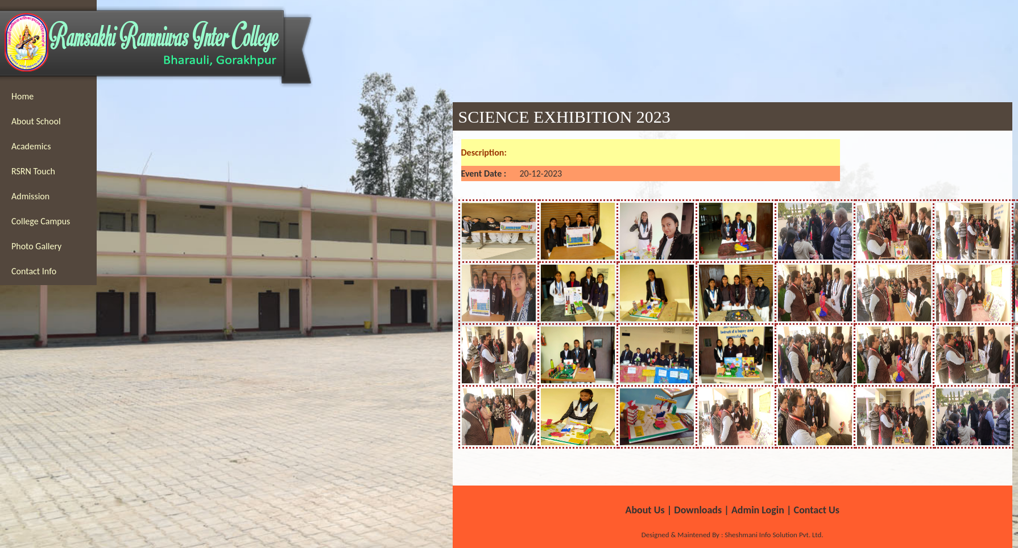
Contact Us (816, 510)
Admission (30, 196)
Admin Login (757, 510)
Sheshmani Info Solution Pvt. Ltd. (773, 534)
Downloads (698, 510)
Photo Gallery (36, 246)
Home (22, 96)
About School (36, 121)
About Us (644, 510)
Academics (31, 146)
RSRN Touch (33, 171)
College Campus (40, 221)
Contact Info (33, 271)
